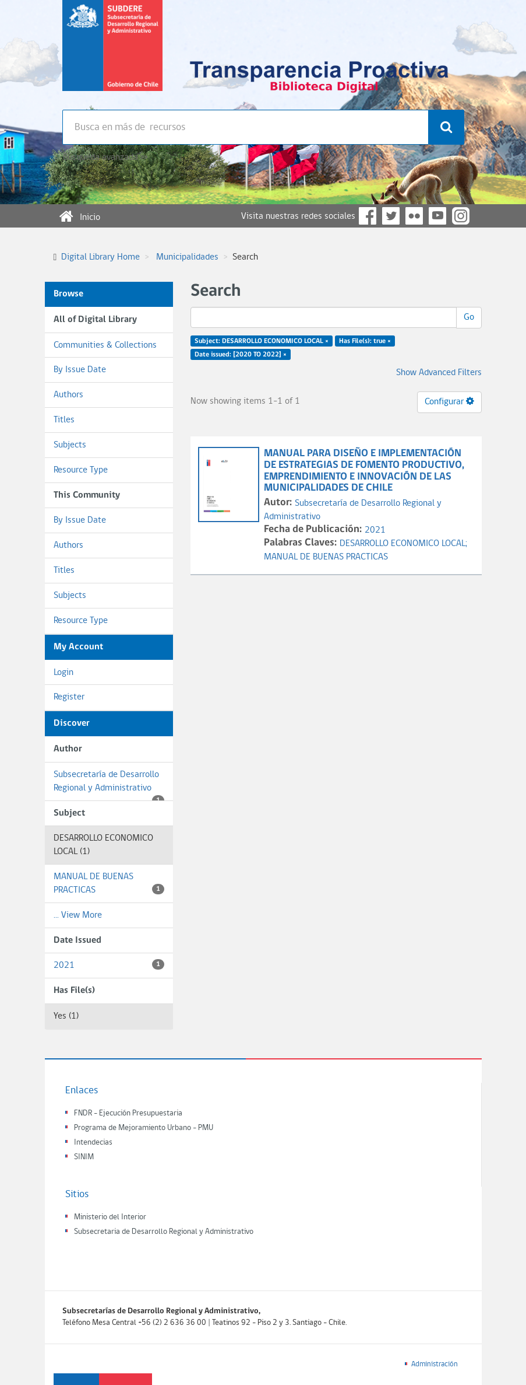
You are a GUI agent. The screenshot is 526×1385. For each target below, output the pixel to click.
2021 (109, 964)
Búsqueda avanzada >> (105, 157)
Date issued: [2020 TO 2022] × (241, 354)
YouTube (437, 216)
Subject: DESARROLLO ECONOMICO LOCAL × (262, 341)
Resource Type (81, 470)
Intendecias (93, 1142)
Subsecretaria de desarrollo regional (112, 55)
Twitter (391, 216)
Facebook (367, 216)
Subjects (70, 445)
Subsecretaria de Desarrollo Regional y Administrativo (163, 1231)
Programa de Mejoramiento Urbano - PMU (143, 1128)
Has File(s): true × (365, 341)
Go (469, 317)
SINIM (84, 1157)
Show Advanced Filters (439, 372)
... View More (78, 915)
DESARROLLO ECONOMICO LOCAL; (403, 543)
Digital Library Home (100, 257)
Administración (434, 1364)
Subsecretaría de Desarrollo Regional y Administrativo (109, 785)
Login (63, 672)
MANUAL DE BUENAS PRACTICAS (109, 883)
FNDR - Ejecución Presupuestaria (128, 1113)
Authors (68, 395)
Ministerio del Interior (110, 1217)
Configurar (449, 401)
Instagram (460, 216)
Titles (64, 420)
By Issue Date (80, 370)
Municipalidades (187, 257)
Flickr (414, 216)
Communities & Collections (105, 345)
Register (69, 697)
